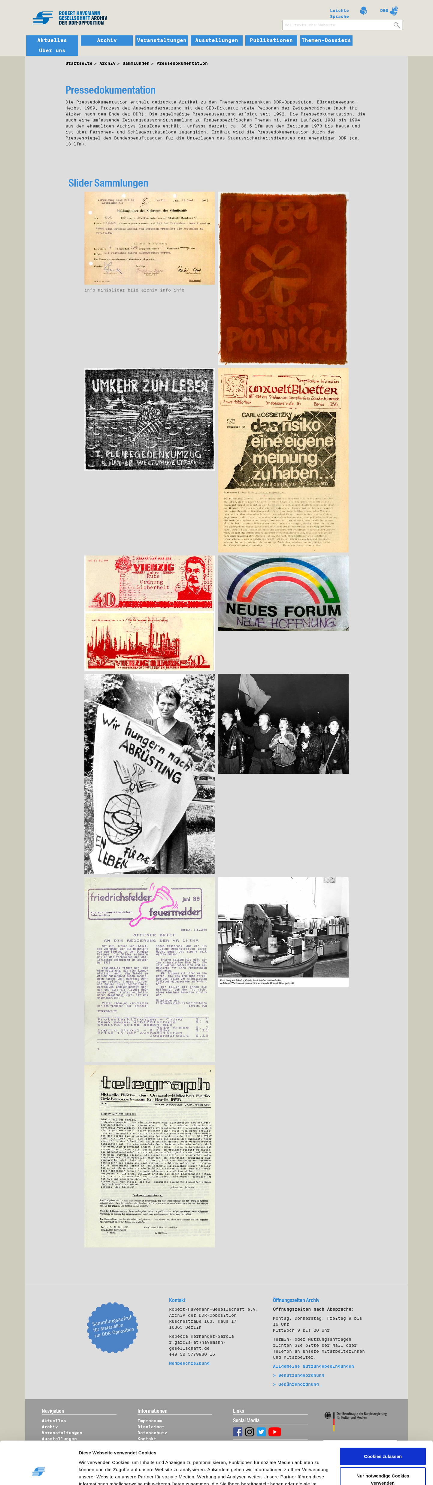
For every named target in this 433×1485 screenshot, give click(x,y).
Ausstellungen (216, 40)
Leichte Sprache (339, 12)
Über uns (52, 51)
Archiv (107, 40)
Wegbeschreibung (189, 1363)
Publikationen (271, 40)
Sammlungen (136, 63)
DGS (384, 10)
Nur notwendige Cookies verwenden (382, 1445)
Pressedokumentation (182, 63)
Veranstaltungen (161, 40)
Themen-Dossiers (326, 40)
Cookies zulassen (383, 1421)
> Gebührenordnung (296, 1384)
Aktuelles (52, 40)
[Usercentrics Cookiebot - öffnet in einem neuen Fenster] (39, 1473)
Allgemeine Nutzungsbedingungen (313, 1366)
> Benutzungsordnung (298, 1375)
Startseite (78, 63)
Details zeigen (100, 1473)
